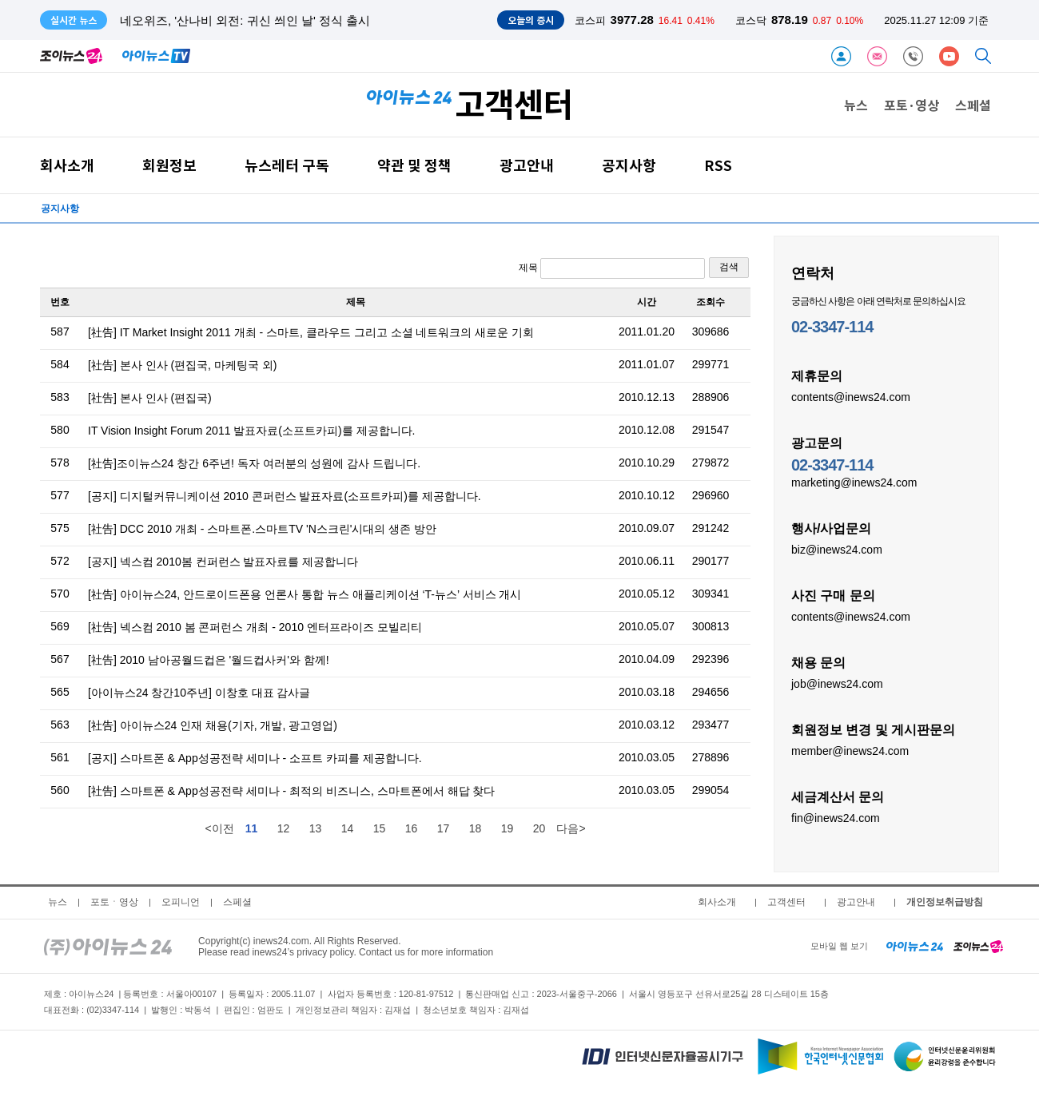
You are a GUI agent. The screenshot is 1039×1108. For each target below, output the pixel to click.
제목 (612, 268)
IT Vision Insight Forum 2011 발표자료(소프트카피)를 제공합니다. (251, 430)
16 (411, 828)
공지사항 (629, 165)
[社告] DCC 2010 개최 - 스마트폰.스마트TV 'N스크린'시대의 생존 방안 (262, 528)
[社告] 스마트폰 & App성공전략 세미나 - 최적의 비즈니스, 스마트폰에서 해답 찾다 (291, 790)
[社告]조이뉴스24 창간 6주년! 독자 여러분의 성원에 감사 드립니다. (254, 463)
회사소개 (67, 165)
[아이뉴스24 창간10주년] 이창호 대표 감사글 (199, 692)
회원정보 (169, 165)
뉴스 (856, 104)
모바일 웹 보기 (839, 946)
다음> (570, 828)
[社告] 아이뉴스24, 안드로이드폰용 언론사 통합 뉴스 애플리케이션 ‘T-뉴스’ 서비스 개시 (304, 594)
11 (251, 828)
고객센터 (786, 901)
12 (283, 828)
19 (507, 828)
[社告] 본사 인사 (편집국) (150, 397)
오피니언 (180, 901)
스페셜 (973, 104)
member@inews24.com (850, 750)
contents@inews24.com (850, 396)
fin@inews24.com (835, 817)
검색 (728, 266)
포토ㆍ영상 (114, 901)
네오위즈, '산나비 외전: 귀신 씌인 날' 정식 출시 (245, 20)
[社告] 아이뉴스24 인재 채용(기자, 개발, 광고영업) (212, 725)
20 (539, 828)
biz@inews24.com (836, 548)
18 (475, 828)
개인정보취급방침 (944, 901)
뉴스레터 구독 (287, 165)
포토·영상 (911, 104)
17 (443, 828)
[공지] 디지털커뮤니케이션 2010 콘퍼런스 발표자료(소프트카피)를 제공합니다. (284, 496)
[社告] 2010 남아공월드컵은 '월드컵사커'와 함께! (208, 659)
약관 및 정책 (414, 165)
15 (379, 828)
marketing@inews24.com (854, 481)
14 (347, 828)
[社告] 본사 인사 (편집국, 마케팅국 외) (182, 365)
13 (315, 828)
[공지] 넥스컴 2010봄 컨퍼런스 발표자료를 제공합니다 (223, 561)
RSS (718, 165)
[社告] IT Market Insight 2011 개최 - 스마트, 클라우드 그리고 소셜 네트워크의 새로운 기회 (311, 332)
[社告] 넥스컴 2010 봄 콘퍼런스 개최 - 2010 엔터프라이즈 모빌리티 (255, 627)
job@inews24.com (837, 683)
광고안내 (527, 165)
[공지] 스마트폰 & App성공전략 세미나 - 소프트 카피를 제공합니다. (255, 758)
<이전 (219, 828)
